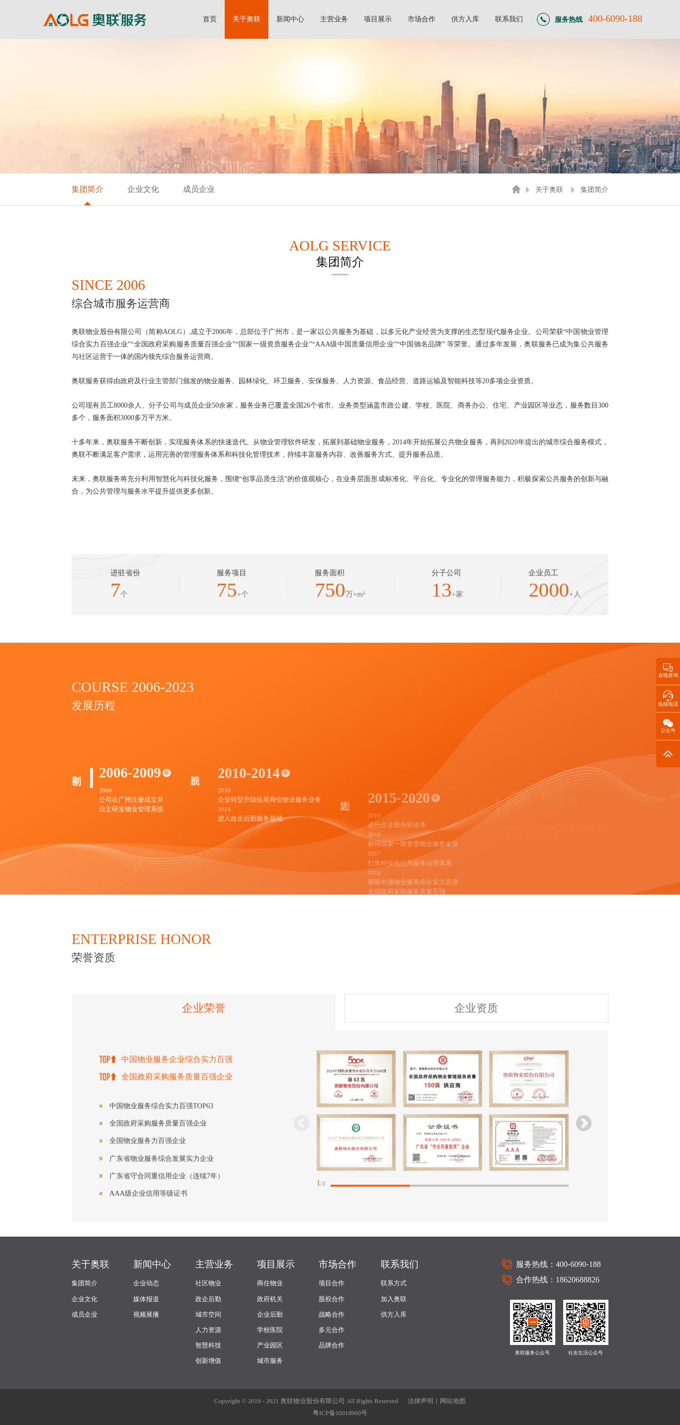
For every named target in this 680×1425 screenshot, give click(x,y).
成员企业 (199, 189)
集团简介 (87, 189)
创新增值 (208, 1360)
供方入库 (465, 19)
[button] (584, 1258)
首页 (210, 19)
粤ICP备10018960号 (340, 1413)
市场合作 (421, 19)
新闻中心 (290, 19)
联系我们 (509, 19)
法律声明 (420, 1401)
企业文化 (143, 189)
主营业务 (334, 19)
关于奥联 (246, 19)
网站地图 (453, 1401)
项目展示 (378, 19)
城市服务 (270, 1360)
